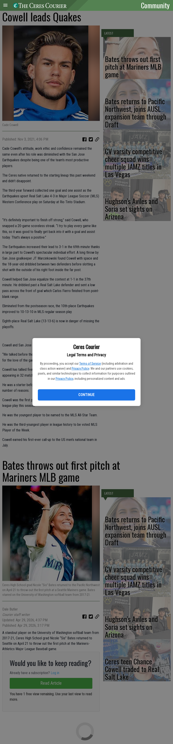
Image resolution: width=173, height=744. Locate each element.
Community (155, 5)
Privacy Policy (80, 368)
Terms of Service (90, 363)
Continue (86, 395)
